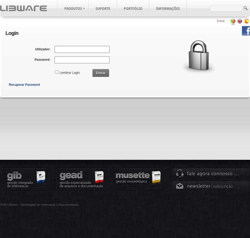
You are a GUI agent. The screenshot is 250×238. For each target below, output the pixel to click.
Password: (43, 60)
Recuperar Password (24, 85)
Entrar (221, 20)
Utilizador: (43, 49)
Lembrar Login (70, 73)
